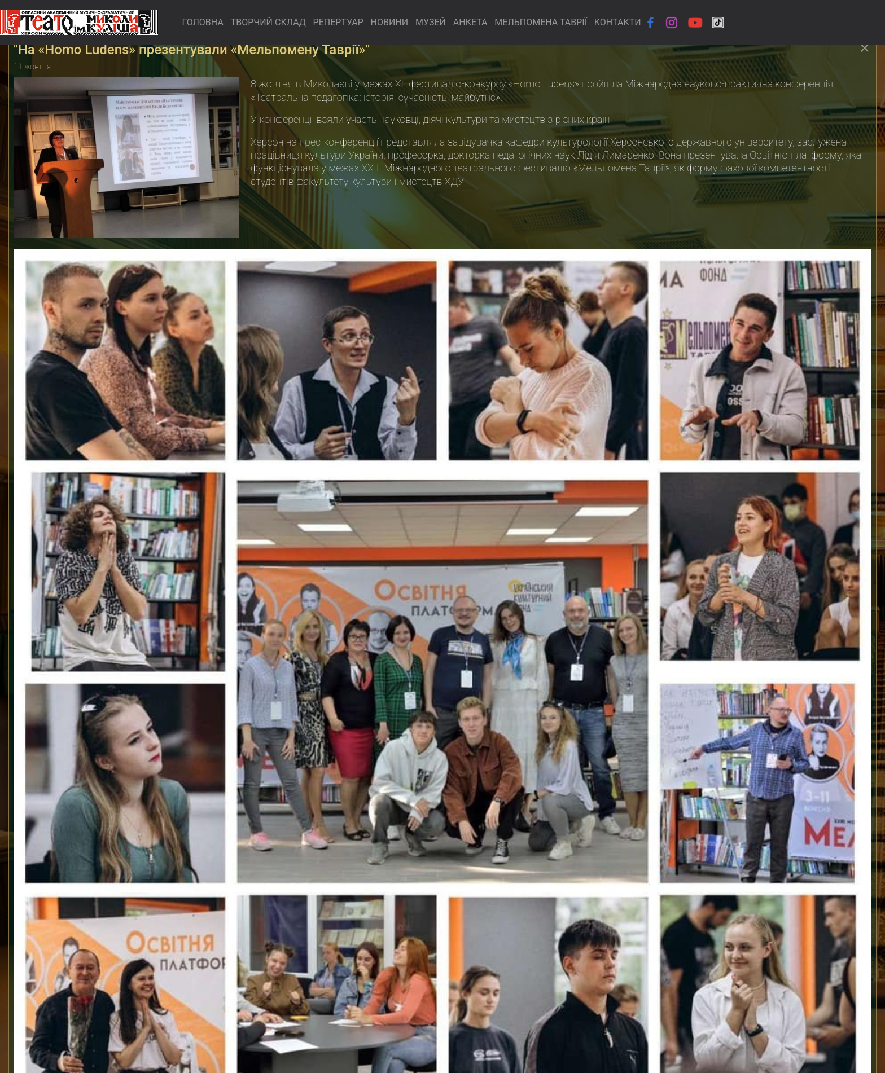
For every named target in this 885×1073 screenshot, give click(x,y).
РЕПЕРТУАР (338, 22)
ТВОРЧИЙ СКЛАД (268, 22)
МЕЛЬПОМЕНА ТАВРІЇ (540, 22)
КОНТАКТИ (617, 22)
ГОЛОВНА (202, 22)
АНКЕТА (470, 22)
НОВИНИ (390, 22)
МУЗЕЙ (430, 22)
